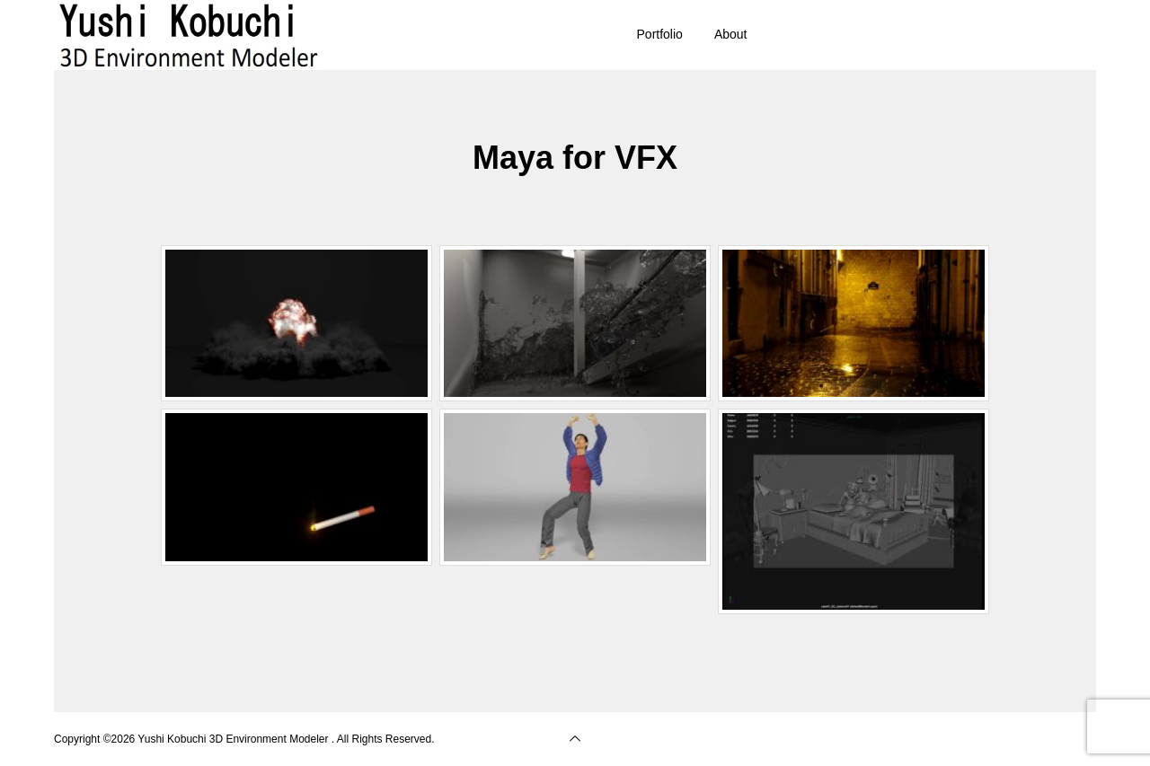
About (731, 34)
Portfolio (660, 34)
